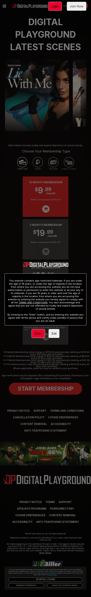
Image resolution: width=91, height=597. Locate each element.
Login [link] (55, 6)
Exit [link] (54, 333)
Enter (38, 333)
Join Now (76, 6)
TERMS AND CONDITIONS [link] (33, 302)
